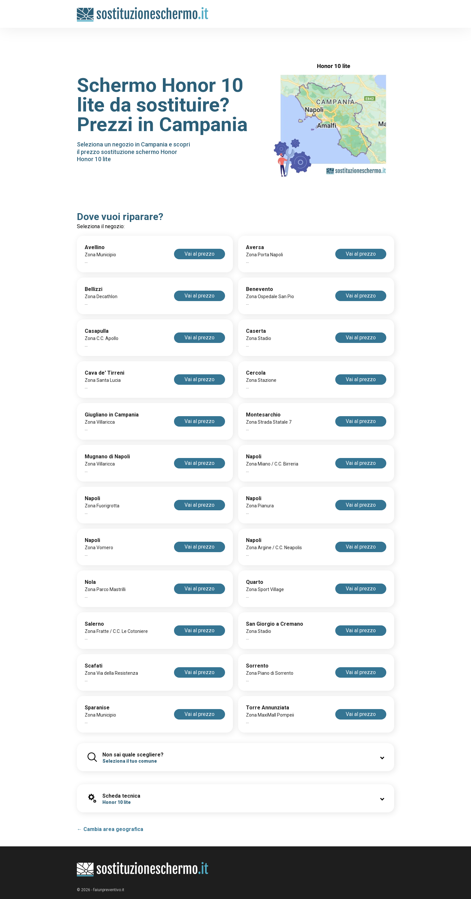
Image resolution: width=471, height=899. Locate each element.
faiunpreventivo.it (108, 890)
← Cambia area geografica (110, 829)
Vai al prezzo (199, 254)
